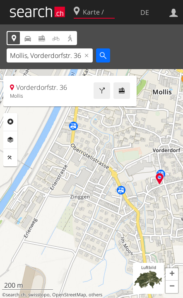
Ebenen (10, 140)
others (95, 295)
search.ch (16, 295)
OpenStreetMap (69, 295)
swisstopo (39, 295)
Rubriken (10, 121)
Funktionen (10, 157)
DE (144, 12)
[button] (172, 274)
